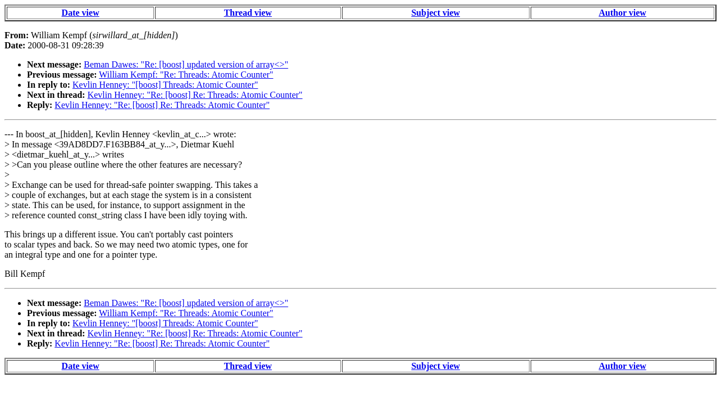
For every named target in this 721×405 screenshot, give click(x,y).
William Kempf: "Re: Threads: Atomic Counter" (186, 74)
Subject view (435, 12)
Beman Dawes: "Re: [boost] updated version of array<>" (186, 64)
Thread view (248, 12)
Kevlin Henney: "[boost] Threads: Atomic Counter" (165, 84)
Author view (622, 12)
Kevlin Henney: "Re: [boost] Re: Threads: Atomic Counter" (195, 95)
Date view (80, 12)
